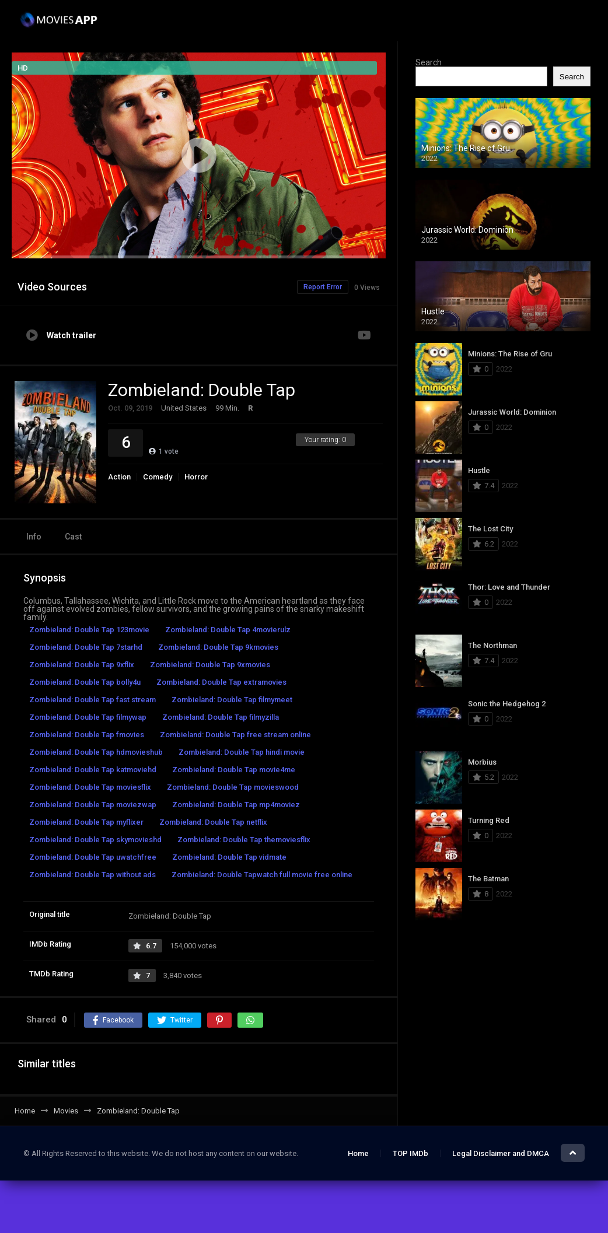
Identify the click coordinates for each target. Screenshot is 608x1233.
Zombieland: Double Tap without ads (92, 874)
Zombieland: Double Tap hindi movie (242, 752)
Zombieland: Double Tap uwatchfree (92, 857)
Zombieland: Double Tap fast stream (92, 699)
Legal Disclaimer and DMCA (500, 1153)
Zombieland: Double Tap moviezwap (92, 804)
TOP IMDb (410, 1153)
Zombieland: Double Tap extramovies (221, 682)
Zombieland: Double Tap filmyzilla (220, 717)
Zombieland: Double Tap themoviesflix (243, 839)
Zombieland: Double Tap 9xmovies (210, 664)
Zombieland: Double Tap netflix (213, 822)
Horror (196, 477)
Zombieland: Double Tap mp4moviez (236, 804)
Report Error (322, 287)
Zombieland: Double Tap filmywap (87, 717)
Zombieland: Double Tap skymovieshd (95, 839)
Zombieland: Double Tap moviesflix (90, 787)
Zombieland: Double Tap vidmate (229, 857)
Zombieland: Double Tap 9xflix (81, 664)
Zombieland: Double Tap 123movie (89, 629)
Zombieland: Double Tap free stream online (235, 734)
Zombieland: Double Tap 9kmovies (218, 647)
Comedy (157, 477)
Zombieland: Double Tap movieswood (233, 787)
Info (33, 536)
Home (358, 1153)
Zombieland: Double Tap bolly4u (85, 682)
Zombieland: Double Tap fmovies (86, 734)
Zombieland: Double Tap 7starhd (85, 647)
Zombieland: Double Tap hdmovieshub (96, 752)
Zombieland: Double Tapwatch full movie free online (262, 874)
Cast (73, 536)
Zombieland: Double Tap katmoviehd (92, 769)
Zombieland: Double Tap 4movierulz (228, 629)
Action (119, 477)
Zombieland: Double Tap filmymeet (232, 699)
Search (428, 62)
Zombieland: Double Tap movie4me (233, 769)
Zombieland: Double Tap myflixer (86, 822)
